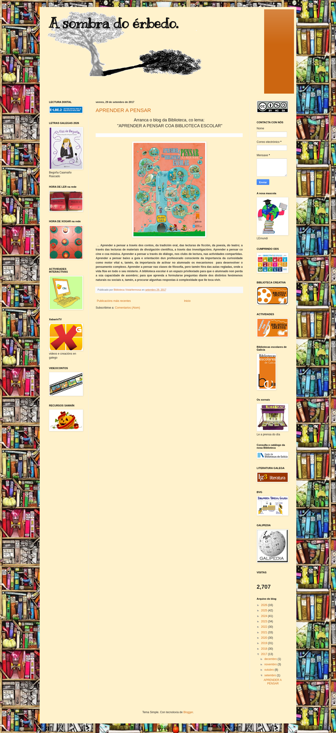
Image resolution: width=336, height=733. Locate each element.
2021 (264, 632)
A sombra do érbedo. (113, 23)
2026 (264, 605)
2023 (264, 621)
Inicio (187, 301)
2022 (264, 626)
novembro (271, 664)
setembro (270, 675)
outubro (269, 669)
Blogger (188, 712)
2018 (264, 648)
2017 (264, 654)
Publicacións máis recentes (114, 301)
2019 (264, 643)
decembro (271, 659)
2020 (264, 637)
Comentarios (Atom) (127, 307)
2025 (264, 610)
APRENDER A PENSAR (123, 110)
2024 (264, 616)
